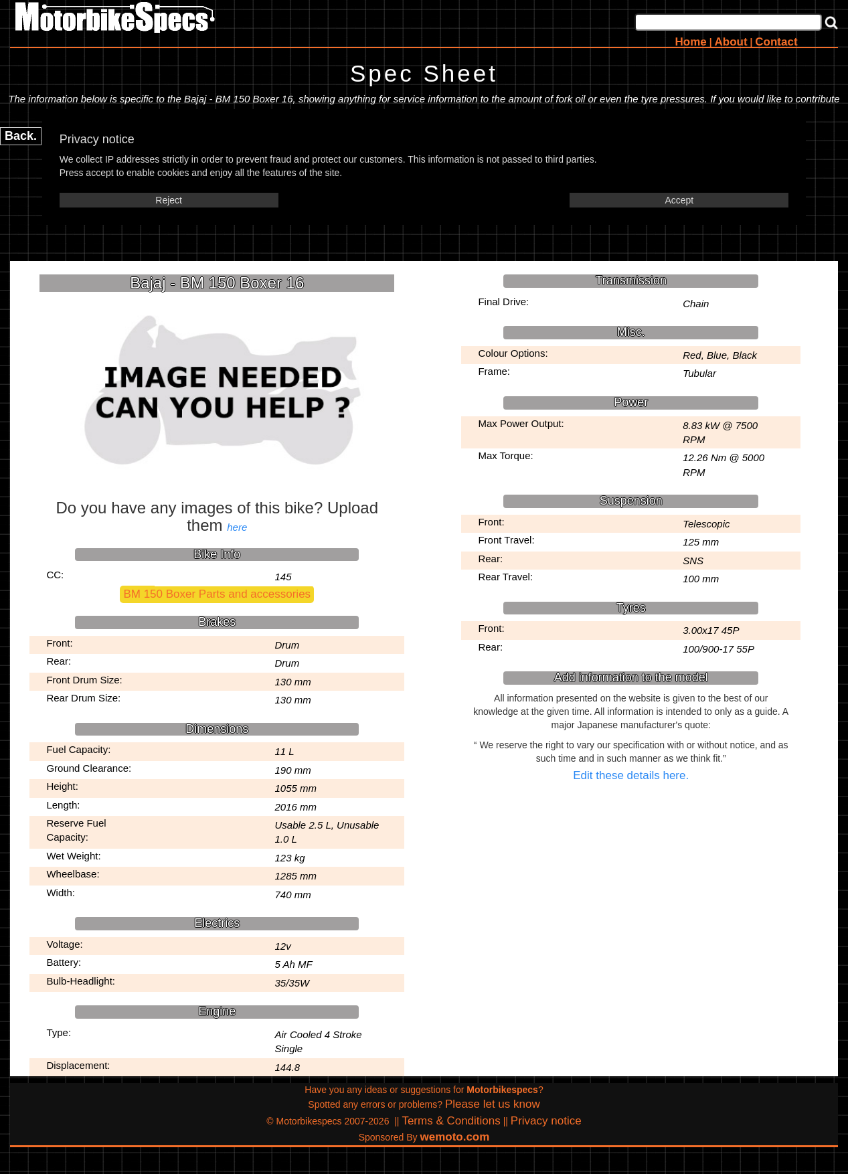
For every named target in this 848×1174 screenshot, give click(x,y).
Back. (21, 136)
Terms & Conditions (451, 1120)
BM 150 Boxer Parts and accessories (217, 594)
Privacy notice (546, 1120)
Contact (776, 41)
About (730, 41)
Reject (168, 200)
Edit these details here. (631, 775)
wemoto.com (454, 1136)
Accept (679, 200)
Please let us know (492, 1104)
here (237, 527)
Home (691, 41)
